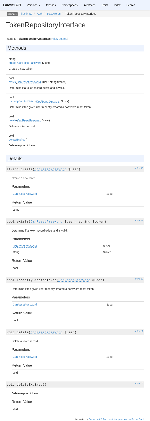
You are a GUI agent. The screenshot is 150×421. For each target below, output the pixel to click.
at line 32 (139, 279)
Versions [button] (33, 5)
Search (130, 5)
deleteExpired (17, 139)
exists (12, 82)
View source (59, 38)
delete (12, 120)
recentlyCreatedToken (22, 101)
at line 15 (139, 168)
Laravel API (12, 5)
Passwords (54, 13)
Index (117, 5)
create (12, 62)
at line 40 (139, 331)
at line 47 (139, 383)
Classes (51, 5)
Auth (40, 13)
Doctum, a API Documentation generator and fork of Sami (116, 419)
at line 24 (139, 220)
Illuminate (26, 13)
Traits (104, 5)
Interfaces (89, 5)
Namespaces (70, 5)
